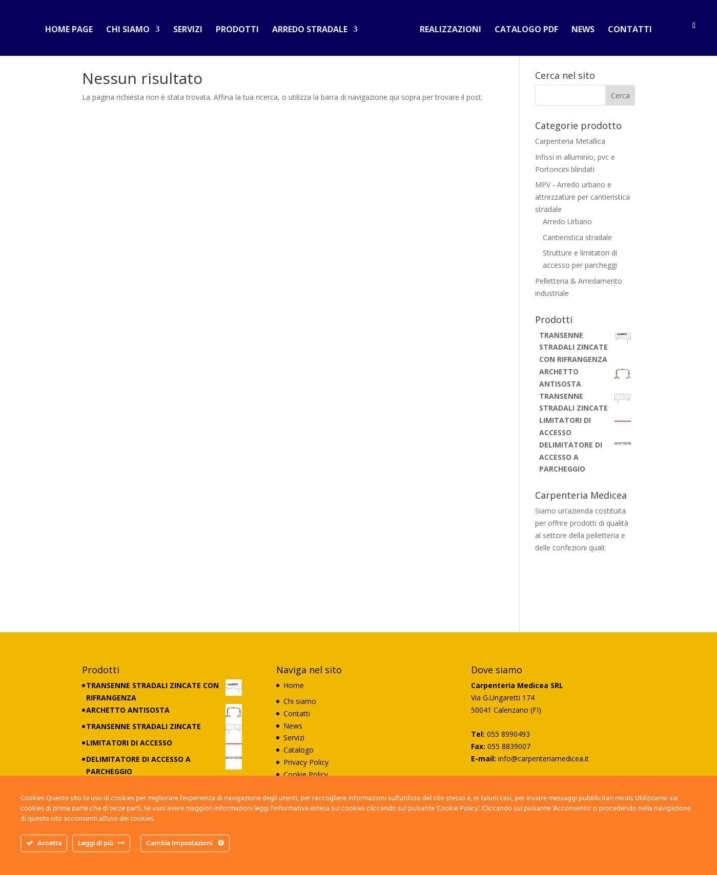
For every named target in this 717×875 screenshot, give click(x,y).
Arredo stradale (314, 27)
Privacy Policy (306, 762)
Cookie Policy (305, 774)
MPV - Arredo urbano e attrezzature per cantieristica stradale (582, 197)
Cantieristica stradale (577, 237)
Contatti (626, 27)
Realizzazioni (446, 27)
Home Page (73, 27)
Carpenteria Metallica (570, 141)
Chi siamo (132, 27)
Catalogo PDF (522, 27)
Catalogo (298, 750)
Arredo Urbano (567, 221)
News (578, 27)
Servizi (192, 27)
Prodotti (241, 27)
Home (293, 685)
